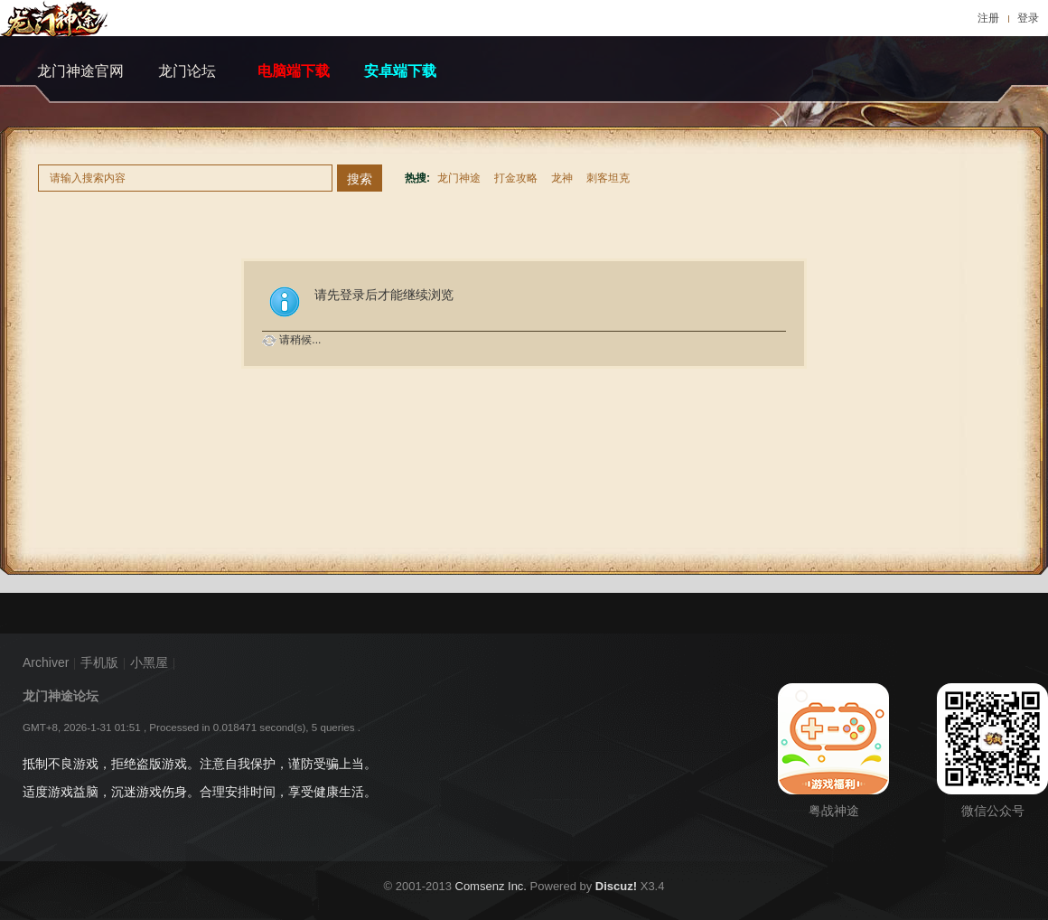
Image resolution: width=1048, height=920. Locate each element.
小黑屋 (149, 662)
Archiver (46, 662)
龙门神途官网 (80, 71)
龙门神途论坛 (60, 696)
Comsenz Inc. (491, 886)
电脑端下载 (293, 71)
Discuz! (616, 886)
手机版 (99, 662)
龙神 (562, 178)
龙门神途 (459, 178)
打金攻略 (516, 178)
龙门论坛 (187, 71)
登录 (1028, 18)
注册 (988, 18)
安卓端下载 (400, 71)
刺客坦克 (608, 178)
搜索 (359, 179)
